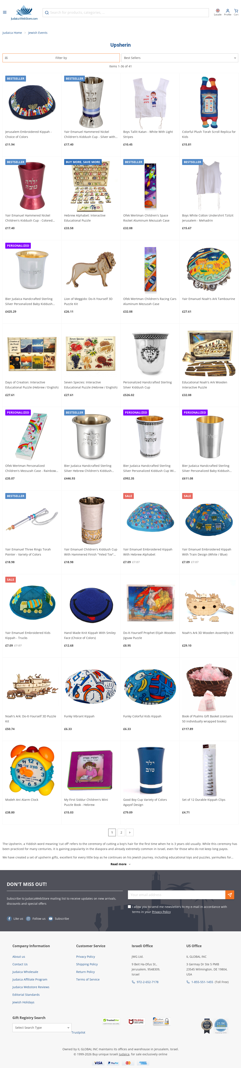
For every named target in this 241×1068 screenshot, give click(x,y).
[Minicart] (236, 13)
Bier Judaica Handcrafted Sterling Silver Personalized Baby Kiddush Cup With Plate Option (205, 469)
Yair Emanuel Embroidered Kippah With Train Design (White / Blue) (206, 551)
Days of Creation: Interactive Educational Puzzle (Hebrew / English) (31, 385)
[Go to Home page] (24, 12)
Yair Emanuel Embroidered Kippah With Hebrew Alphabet (147, 551)
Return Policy (85, 972)
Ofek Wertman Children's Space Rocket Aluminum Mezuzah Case (146, 217)
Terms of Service (88, 979)
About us (18, 957)
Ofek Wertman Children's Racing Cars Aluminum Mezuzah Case (149, 301)
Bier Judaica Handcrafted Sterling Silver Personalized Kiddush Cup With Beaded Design (150, 469)
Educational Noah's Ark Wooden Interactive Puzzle (204, 385)
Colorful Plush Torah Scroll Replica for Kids (209, 134)
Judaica (124, 1054)
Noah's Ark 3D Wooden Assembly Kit (207, 633)
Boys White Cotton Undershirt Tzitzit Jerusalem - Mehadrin (207, 217)
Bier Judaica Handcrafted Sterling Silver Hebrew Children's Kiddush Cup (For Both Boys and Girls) (88, 469)
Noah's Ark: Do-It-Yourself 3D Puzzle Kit (30, 718)
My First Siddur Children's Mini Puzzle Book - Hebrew (86, 802)
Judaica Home (12, 33)
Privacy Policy (161, 912)
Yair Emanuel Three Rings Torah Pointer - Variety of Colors (28, 551)
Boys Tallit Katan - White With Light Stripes (148, 134)
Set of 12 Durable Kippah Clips (203, 800)
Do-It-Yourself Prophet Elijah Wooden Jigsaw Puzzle (149, 635)
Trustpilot (78, 1032)
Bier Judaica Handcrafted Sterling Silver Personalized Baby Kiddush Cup (29, 302)
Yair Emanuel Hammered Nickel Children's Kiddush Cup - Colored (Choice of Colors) (29, 218)
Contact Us (20, 964)
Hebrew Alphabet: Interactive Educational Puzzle (85, 217)
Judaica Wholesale (25, 972)
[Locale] (218, 13)
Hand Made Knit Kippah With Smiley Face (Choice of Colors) (90, 635)
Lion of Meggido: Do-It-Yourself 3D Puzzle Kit (88, 301)
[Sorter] (179, 58)
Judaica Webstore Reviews (30, 987)
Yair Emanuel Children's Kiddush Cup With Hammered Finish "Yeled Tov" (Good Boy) (90, 552)
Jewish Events (37, 33)
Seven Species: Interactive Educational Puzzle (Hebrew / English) (90, 385)
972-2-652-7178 (147, 982)
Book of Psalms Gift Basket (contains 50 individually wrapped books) (207, 718)
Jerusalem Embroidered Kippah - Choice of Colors (28, 134)
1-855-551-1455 (202, 982)
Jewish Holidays (23, 1002)
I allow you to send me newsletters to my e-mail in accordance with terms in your (179, 909)
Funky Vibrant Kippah (79, 716)
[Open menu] (5, 12)
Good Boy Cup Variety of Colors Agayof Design (145, 802)
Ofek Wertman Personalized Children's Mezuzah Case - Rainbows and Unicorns (31, 469)
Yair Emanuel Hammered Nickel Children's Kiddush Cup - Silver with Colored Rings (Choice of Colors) (89, 135)
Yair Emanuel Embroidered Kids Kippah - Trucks (27, 635)
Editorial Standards (26, 995)
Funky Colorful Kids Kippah (142, 716)
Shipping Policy (87, 964)
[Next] (130, 832)
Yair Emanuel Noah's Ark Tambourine (208, 299)
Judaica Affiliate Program (29, 979)
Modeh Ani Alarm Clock (21, 800)
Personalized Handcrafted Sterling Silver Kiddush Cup (147, 385)
